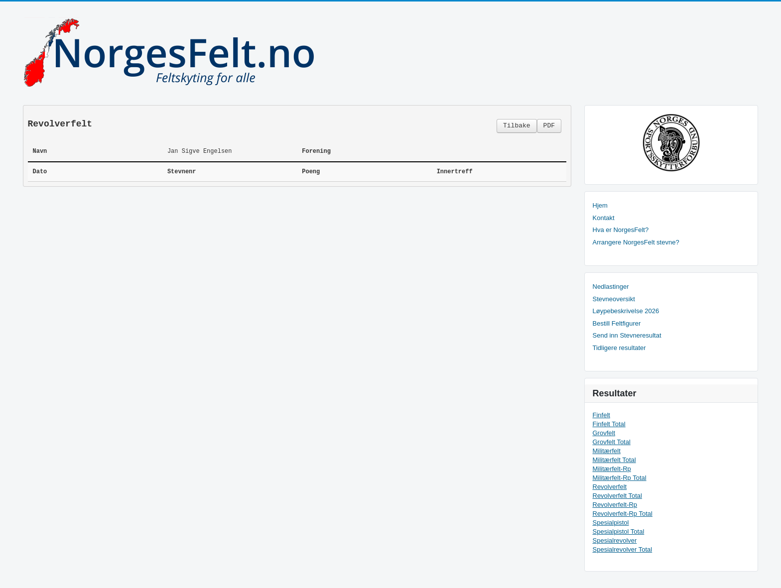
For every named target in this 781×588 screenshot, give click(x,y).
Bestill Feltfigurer (617, 323)
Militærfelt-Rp (612, 468)
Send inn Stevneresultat (627, 335)
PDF (549, 125)
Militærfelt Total (614, 460)
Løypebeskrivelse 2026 (626, 311)
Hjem (600, 205)
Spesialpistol (611, 522)
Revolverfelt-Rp (615, 504)
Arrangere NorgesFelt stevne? (636, 242)
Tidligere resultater (619, 348)
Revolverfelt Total (617, 495)
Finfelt (601, 415)
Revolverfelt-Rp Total (622, 513)
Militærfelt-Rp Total (620, 477)
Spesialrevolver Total (622, 549)
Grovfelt (604, 433)
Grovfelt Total (612, 442)
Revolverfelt (610, 486)
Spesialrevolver (615, 540)
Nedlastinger (611, 286)
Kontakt (604, 218)
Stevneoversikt (614, 299)
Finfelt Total (609, 424)
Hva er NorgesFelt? (621, 230)
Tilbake (516, 125)
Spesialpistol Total (619, 531)
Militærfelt (607, 451)
